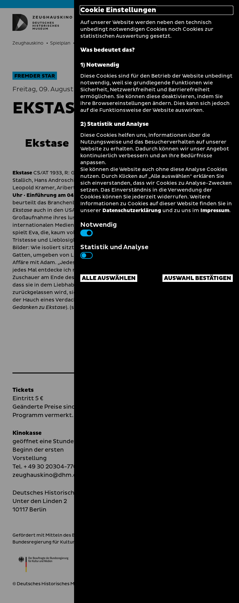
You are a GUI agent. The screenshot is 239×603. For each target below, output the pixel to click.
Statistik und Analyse (114, 251)
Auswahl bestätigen (197, 278)
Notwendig (98, 228)
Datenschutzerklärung (131, 210)
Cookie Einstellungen (118, 10)
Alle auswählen (109, 278)
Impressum (214, 210)
